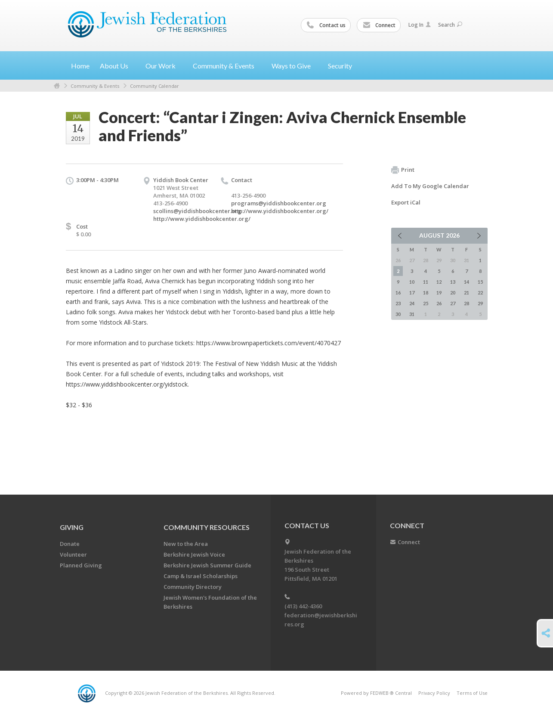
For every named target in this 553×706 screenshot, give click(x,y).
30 (398, 314)
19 (439, 292)
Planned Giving (81, 565)
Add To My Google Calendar (430, 186)
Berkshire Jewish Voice (194, 554)
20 (452, 292)
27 (452, 303)
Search (450, 24)
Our (163, 66)
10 (411, 282)
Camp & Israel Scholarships (201, 576)
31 (411, 314)
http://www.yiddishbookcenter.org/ (201, 219)
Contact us (326, 25)
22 (480, 292)
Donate (70, 544)
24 (411, 303)
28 (466, 303)
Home (80, 66)
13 (452, 282)
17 (411, 292)
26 (439, 303)
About (117, 66)
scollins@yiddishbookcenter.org (197, 211)
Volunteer (73, 554)
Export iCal (405, 202)
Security (340, 66)
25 (425, 303)
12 (439, 282)
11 (425, 282)
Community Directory (193, 587)
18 (425, 292)
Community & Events (95, 86)
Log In (419, 24)
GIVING (71, 527)
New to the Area (186, 544)
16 (398, 292)
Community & (227, 66)
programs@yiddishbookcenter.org (278, 203)
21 (466, 292)
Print (402, 170)
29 (480, 303)
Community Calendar (154, 86)
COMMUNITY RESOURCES (207, 527)
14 (466, 282)
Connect (379, 25)
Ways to (295, 66)
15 (480, 282)
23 (398, 303)
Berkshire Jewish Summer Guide (207, 565)
